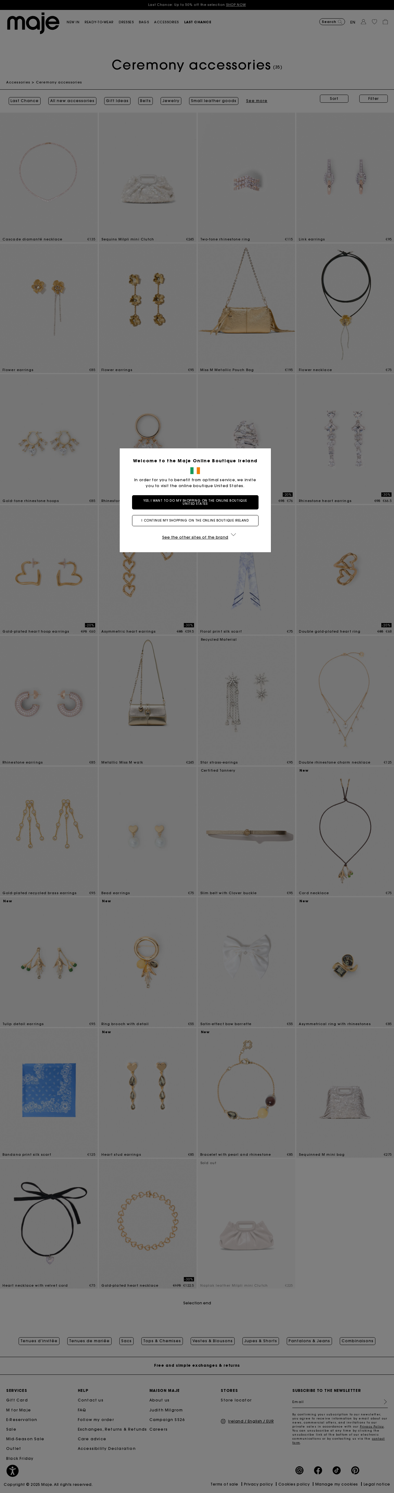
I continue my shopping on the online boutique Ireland (196, 520)
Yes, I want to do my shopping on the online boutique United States (197, 502)
